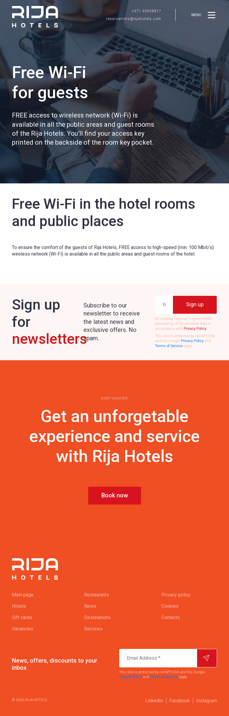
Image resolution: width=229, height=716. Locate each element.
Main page (23, 595)
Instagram (206, 700)
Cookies (170, 606)
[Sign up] (195, 305)
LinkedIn (154, 700)
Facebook (179, 700)
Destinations (97, 617)
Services (93, 629)
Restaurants (96, 595)
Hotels (19, 606)
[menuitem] (36, 595)
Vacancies (22, 629)
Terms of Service (169, 346)
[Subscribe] (207, 658)
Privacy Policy (195, 329)
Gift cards (22, 617)
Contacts (170, 617)
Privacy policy (176, 595)
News (90, 606)
